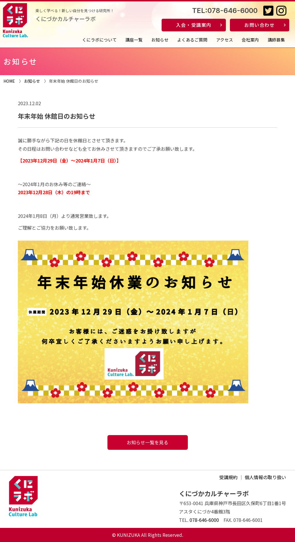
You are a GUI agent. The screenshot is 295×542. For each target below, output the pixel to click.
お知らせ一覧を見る (147, 442)
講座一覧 (134, 40)
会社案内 (250, 40)
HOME (9, 81)
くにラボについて (99, 40)
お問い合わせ (259, 24)
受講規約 (228, 477)
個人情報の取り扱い (265, 477)
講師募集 (276, 40)
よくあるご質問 (192, 40)
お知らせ (160, 40)
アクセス (224, 40)
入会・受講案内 (193, 24)
